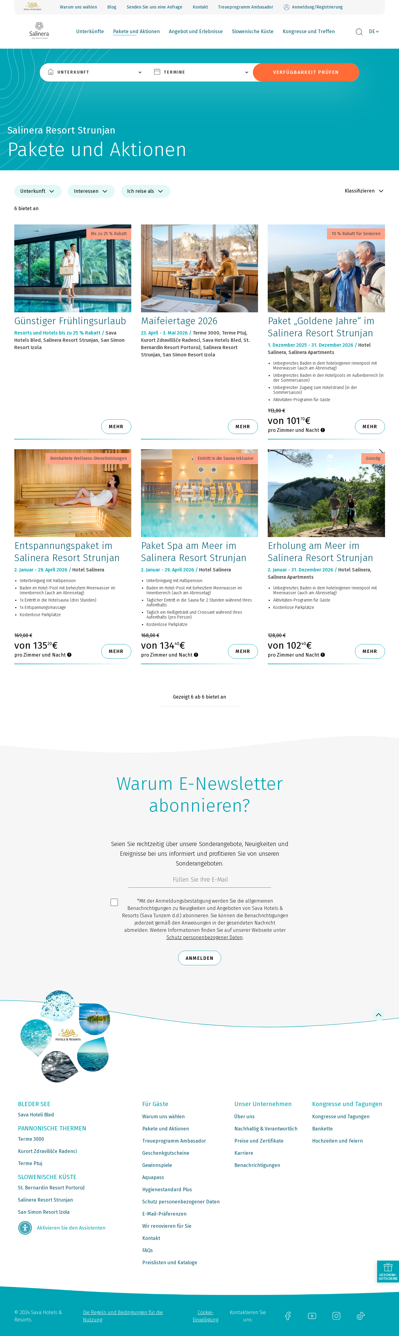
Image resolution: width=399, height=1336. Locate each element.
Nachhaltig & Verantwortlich (266, 1129)
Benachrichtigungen (257, 1165)
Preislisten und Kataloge (169, 1262)
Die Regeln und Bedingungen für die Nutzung (123, 1316)
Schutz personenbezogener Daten (205, 937)
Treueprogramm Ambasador (245, 7)
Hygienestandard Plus (167, 1189)
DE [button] (372, 31)
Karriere (243, 1153)
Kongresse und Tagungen (341, 1116)
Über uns (244, 1116)
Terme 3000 (31, 1139)
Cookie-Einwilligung (205, 1316)
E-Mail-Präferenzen (164, 1214)
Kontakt (200, 7)
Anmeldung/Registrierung (313, 7)
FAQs (147, 1250)
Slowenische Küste (252, 31)
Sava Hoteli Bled (36, 1115)
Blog (111, 7)
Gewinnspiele (157, 1165)
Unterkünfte (90, 31)
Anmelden (200, 958)
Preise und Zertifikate (259, 1141)
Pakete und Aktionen (136, 31)
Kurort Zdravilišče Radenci (47, 1151)
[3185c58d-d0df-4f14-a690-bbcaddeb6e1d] (199, 881)
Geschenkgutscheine (165, 1153)
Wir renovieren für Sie (166, 1226)
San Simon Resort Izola (44, 1212)
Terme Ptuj (30, 1163)
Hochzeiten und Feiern (337, 1141)
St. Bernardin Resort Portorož (51, 1188)
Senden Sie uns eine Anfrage (154, 7)
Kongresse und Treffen (309, 31)
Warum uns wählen (78, 7)
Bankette (322, 1129)
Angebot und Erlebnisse (196, 31)
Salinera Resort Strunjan (45, 1200)
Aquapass (153, 1177)
